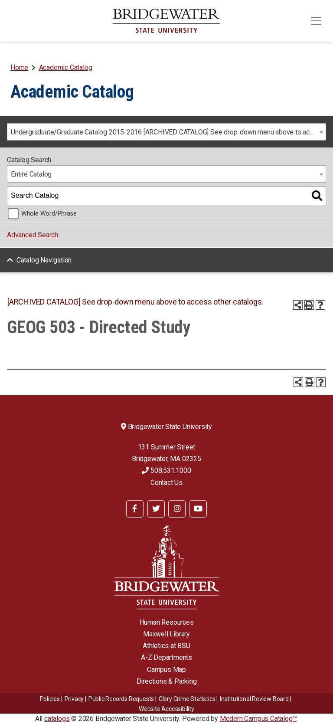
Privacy (74, 698)
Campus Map (166, 669)
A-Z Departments (166, 657)
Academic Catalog (65, 67)
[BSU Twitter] (156, 509)
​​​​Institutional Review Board (254, 698)
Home (19, 67)
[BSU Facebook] (135, 509)
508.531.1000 (166, 470)
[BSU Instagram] (177, 509)
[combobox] (166, 132)
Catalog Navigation (44, 260)
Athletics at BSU (166, 646)
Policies (50, 698)
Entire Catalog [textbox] (31, 174)
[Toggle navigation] (316, 20)
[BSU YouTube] (198, 509)
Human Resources (167, 622)
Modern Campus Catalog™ (258, 718)
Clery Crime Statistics (187, 698)
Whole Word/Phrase (49, 213)
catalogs (56, 718)
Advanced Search (32, 235)
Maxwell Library (166, 634)
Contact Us (166, 482)
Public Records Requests (121, 698)
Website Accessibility (166, 708)
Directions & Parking (167, 681)
